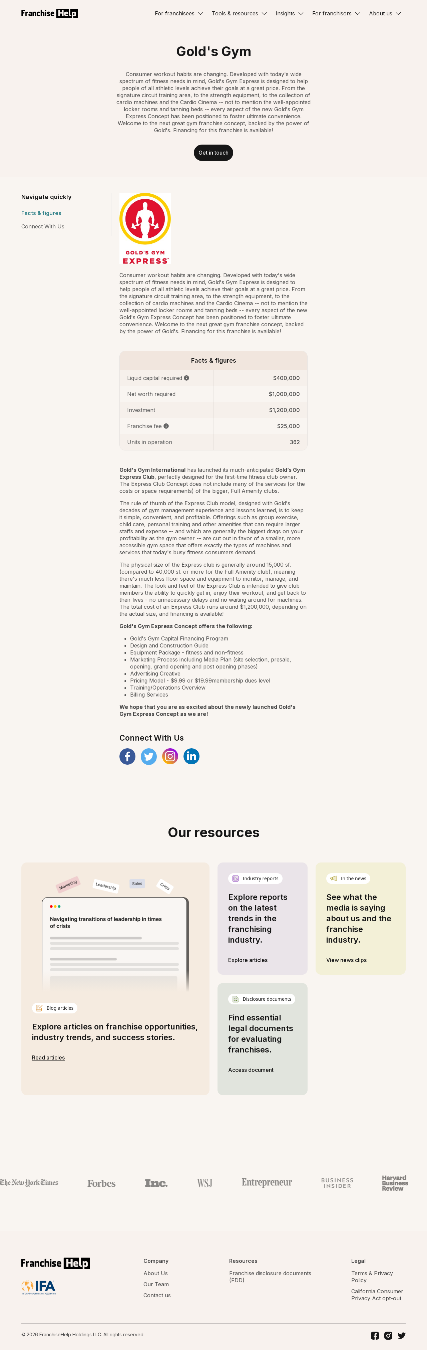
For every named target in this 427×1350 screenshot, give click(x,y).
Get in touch (213, 154)
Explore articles (248, 962)
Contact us (157, 1297)
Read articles (48, 1059)
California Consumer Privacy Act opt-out (377, 1297)
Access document (251, 1072)
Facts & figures (41, 215)
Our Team (156, 1286)
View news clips (346, 962)
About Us (155, 1275)
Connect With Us (42, 228)
